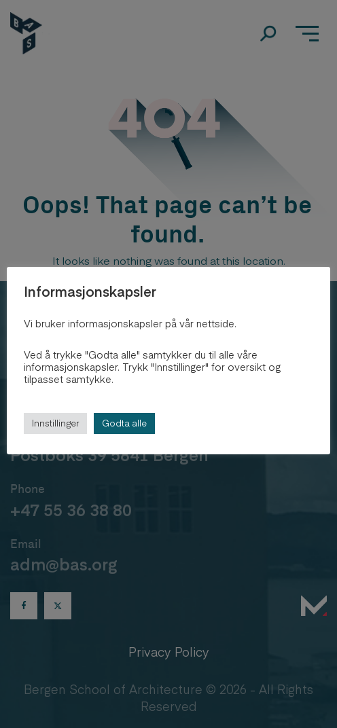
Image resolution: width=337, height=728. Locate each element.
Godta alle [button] (124, 423)
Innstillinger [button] (55, 423)
